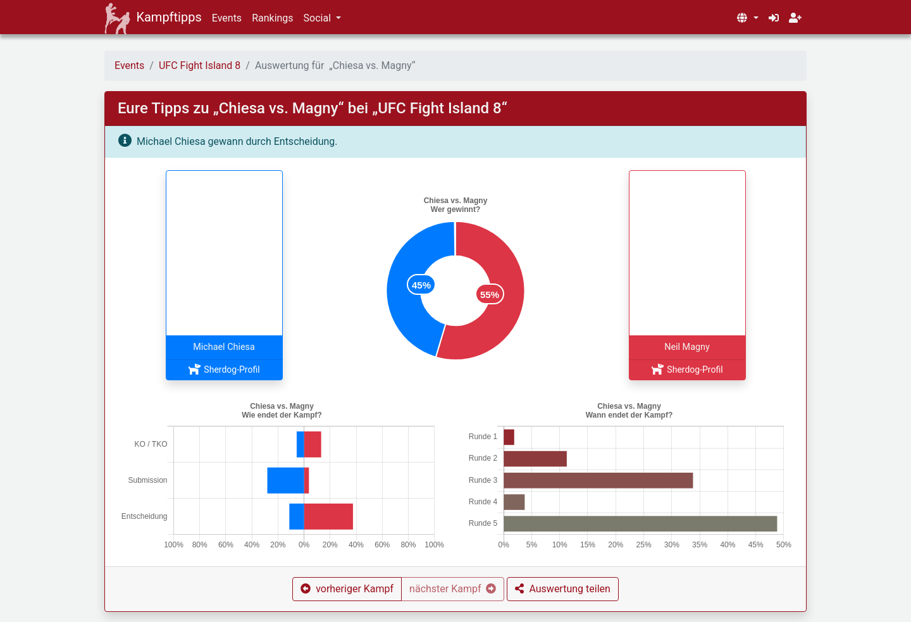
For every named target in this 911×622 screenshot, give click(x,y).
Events (227, 18)
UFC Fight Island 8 (199, 65)
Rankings (272, 18)
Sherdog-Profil (223, 369)
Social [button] (318, 18)
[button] (747, 18)
